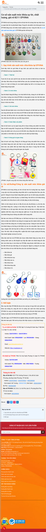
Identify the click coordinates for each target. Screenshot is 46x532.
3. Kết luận (6, 417)
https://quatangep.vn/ (16, 348)
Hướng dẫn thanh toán (7, 489)
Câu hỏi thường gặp (6, 493)
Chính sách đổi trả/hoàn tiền (8, 476)
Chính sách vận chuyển (7, 474)
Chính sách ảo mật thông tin (8, 481)
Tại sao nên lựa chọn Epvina (8, 496)
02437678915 (13, 380)
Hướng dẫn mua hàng (6, 486)
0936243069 (37, 383)
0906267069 (22, 383)
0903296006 (31, 380)
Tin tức (11, 7)
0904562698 (12, 386)
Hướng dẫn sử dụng (6, 491)
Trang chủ (5, 7)
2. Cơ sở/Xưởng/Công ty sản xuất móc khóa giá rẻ (16, 414)
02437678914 (22, 380)
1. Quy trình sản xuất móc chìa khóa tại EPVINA (15, 412)
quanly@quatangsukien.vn (15, 344)
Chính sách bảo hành (6, 479)
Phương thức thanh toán (7, 472)
